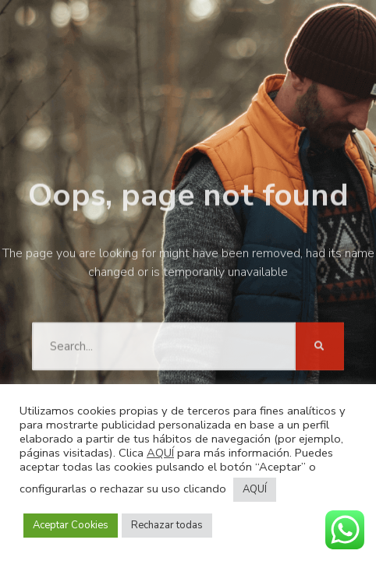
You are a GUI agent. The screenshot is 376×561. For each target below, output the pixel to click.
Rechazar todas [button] (167, 525)
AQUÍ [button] (255, 489)
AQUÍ (160, 452)
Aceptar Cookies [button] (70, 525)
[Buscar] (320, 344)
